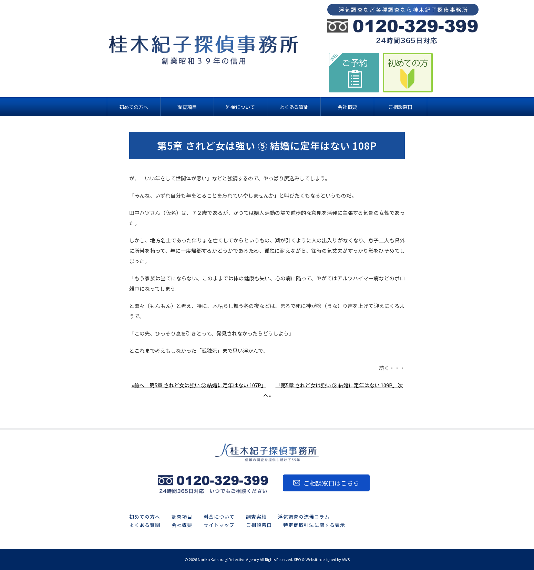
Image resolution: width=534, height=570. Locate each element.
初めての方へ (144, 516)
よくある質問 (144, 524)
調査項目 (182, 516)
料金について (219, 516)
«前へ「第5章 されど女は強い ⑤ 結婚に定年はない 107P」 (199, 385)
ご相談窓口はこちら (331, 483)
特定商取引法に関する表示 (314, 524)
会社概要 (182, 524)
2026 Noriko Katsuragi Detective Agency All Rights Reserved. (241, 559)
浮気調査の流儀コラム (304, 516)
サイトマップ (219, 524)
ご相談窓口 (259, 524)
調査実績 (256, 516)
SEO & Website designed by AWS (322, 559)
